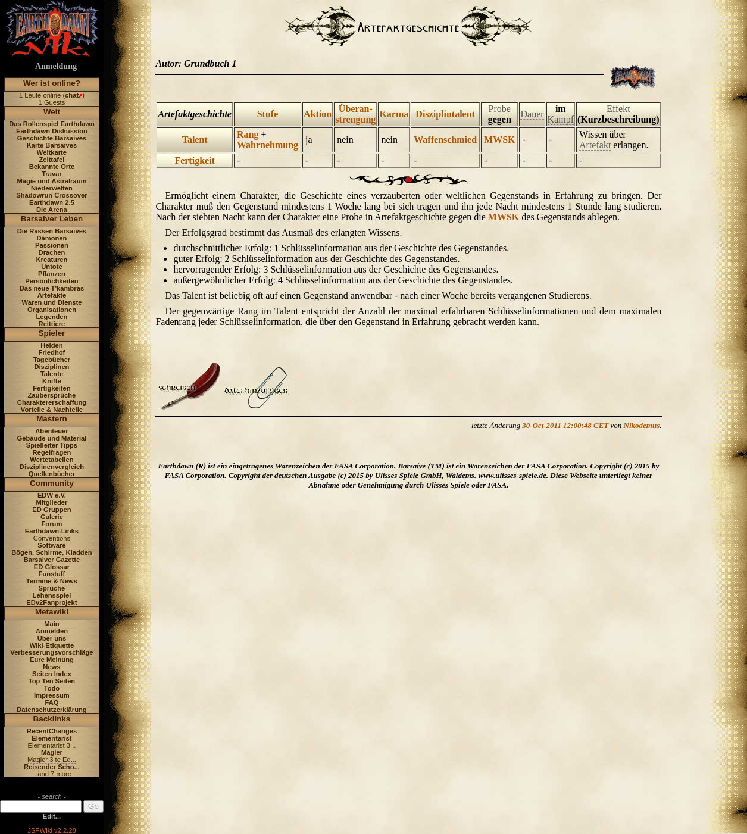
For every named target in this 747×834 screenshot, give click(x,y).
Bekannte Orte (51, 166)
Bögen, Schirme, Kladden (51, 552)
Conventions (51, 538)
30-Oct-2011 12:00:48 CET (565, 425)
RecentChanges (52, 731)
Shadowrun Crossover (51, 195)
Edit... (52, 816)
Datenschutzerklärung (52, 709)
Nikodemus (642, 425)
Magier (51, 752)
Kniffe (51, 381)
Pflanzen (51, 273)
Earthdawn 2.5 (51, 202)
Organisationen (51, 309)
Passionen (51, 245)
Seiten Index (51, 673)
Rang (247, 134)
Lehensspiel (52, 595)
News (51, 666)
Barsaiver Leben (52, 218)
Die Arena (51, 209)
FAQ (51, 702)
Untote (51, 266)
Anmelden (52, 631)
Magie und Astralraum (51, 181)
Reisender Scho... (52, 766)
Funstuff (52, 573)
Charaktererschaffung (51, 402)
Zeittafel (51, 159)
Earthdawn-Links (52, 531)
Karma (393, 114)
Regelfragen (52, 452)
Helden (51, 345)
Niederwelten (52, 188)
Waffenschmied (445, 140)
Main (51, 623)
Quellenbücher (52, 473)
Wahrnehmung (267, 145)
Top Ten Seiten (52, 681)
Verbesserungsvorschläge (51, 652)
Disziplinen (51, 366)
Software (51, 545)
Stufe (268, 114)
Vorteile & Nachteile (52, 409)
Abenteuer (51, 431)
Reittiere (52, 323)
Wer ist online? (51, 83)
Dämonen (51, 238)
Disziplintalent (445, 114)
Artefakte (52, 295)
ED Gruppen (51, 509)
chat (72, 95)
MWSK (499, 140)
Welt (51, 111)
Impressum (52, 695)
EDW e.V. (51, 495)
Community (52, 483)
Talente (51, 373)
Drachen (52, 252)
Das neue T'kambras (52, 288)
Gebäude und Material (52, 438)
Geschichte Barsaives (51, 138)
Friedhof (52, 352)
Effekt (618, 109)
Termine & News (51, 581)
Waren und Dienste (51, 302)
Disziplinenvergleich (52, 466)
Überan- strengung (355, 114)
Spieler (52, 333)
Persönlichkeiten (52, 281)
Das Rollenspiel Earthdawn (52, 123)
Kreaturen (52, 259)
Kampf (561, 119)
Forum (52, 523)
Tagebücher (52, 359)
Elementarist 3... (52, 745)
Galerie (51, 516)
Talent (195, 140)
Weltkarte (52, 152)
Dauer (531, 114)
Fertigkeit (194, 160)
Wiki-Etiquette (52, 645)
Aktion (318, 114)
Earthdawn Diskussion (51, 131)
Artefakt (595, 145)
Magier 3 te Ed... (51, 759)
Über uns (52, 638)
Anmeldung (56, 66)
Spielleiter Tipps (51, 445)
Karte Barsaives (52, 145)
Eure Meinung (52, 659)
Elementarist (51, 738)
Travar (52, 173)
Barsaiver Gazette (52, 559)
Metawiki (51, 611)
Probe (500, 109)
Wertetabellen (51, 459)
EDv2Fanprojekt (51, 602)
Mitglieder (52, 502)
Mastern (51, 418)
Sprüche (52, 588)
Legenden (52, 316)
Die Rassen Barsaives (51, 231)
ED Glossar (52, 566)
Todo (52, 688)
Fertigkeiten (51, 388)
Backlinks (52, 718)
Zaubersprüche (52, 395)
